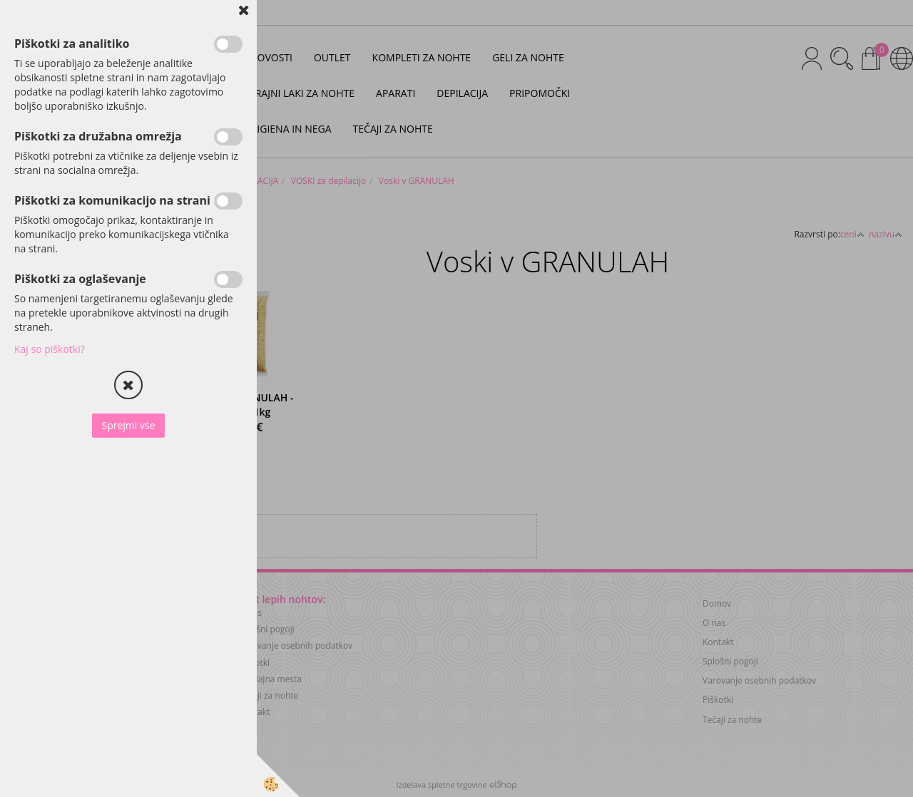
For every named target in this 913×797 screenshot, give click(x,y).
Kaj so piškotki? (49, 349)
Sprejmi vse (128, 425)
